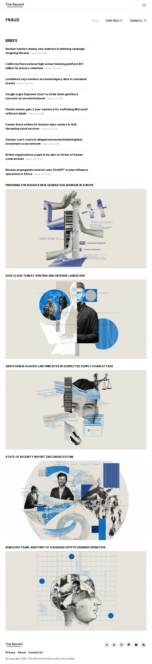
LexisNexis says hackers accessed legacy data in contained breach (46, 82)
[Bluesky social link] (136, 645)
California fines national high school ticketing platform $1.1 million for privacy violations (44, 67)
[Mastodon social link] (129, 645)
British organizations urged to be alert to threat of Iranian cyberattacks (44, 158)
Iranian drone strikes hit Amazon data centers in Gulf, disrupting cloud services (41, 128)
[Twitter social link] (107, 645)
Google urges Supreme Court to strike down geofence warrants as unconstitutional (41, 97)
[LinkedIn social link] (114, 645)
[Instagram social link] (121, 645)
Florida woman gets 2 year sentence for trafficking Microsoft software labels (46, 113)
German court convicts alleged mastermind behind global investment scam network (43, 143)
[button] (144, 5)
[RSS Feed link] (144, 645)
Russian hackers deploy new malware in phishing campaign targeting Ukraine (45, 52)
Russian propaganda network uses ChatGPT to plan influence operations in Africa (46, 173)
